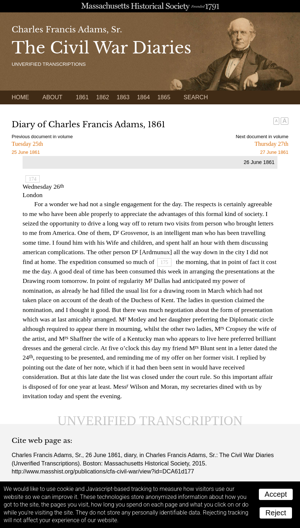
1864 (143, 97)
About (52, 97)
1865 (163, 97)
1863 (123, 97)
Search (195, 97)
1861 (82, 97)
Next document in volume (262, 136)
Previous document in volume (42, 136)
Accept (276, 494)
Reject (275, 513)
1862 (102, 97)
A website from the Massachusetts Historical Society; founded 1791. (150, 6)
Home (20, 97)
